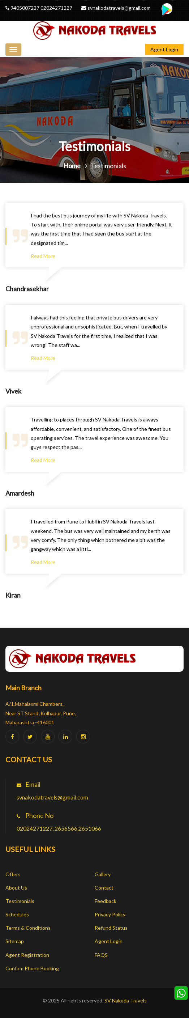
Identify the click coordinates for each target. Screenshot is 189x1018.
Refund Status (111, 928)
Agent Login (164, 49)
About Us (16, 888)
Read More (43, 256)
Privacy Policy (110, 914)
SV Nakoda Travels (125, 1000)
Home (72, 166)
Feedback (105, 901)
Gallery (103, 874)
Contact (104, 888)
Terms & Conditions (28, 928)
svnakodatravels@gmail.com (118, 8)
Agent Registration (27, 955)
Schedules (17, 914)
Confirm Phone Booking (32, 968)
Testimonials (19, 901)
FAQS (101, 955)
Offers (13, 874)
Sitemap (14, 941)
